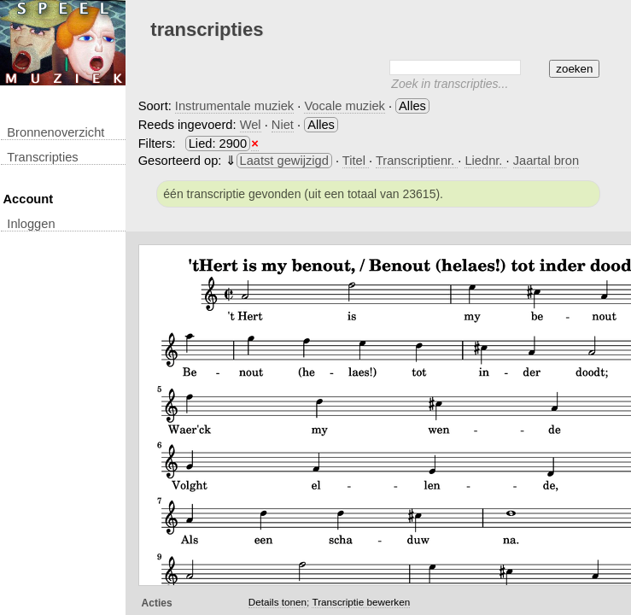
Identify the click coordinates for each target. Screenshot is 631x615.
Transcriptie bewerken (361, 601)
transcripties (42, 157)
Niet (283, 125)
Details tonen (277, 601)
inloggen (31, 224)
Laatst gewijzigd (284, 160)
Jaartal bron (546, 160)
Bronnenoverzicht (55, 132)
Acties (157, 603)
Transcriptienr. (417, 160)
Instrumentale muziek (234, 106)
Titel (355, 160)
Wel (250, 125)
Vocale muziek (344, 106)
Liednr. (484, 160)
